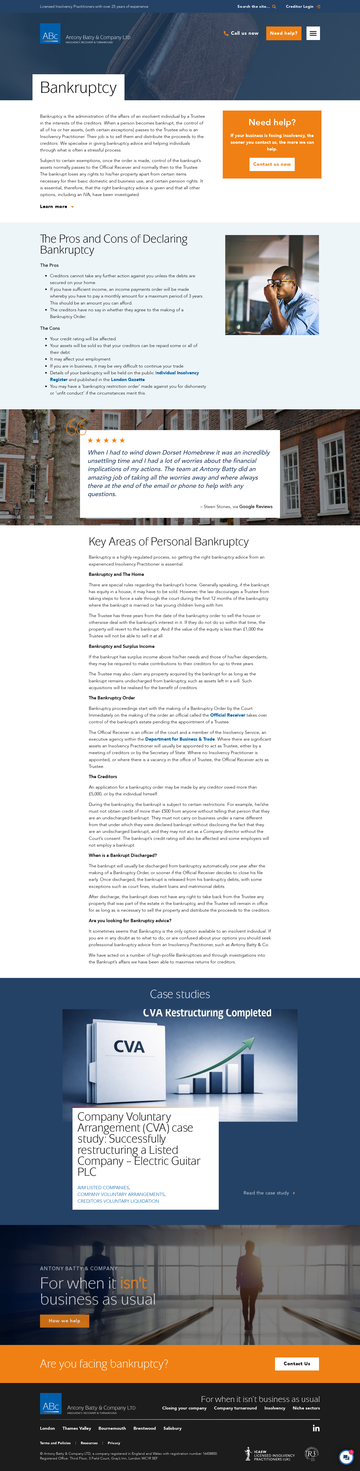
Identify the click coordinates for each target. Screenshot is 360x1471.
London (47, 1428)
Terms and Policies (55, 1443)
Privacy (114, 1443)
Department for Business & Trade (180, 739)
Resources (89, 1443)
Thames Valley (76, 1428)
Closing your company (184, 1408)
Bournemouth (112, 1428)
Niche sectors (306, 1408)
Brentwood (145, 1428)
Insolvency (274, 1408)
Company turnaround (235, 1408)
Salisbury (173, 1428)
